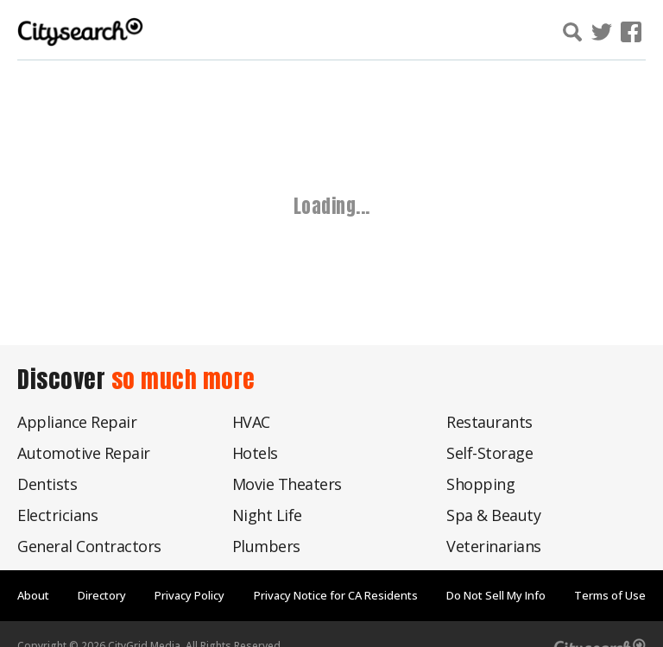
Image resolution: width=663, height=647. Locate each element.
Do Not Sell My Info (496, 595)
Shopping (480, 484)
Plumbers (266, 546)
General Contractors (89, 546)
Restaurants (489, 421)
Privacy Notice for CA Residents (336, 595)
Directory (102, 595)
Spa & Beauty (493, 515)
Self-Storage (489, 453)
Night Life (267, 515)
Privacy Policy (189, 595)
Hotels (255, 453)
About (33, 595)
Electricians (57, 515)
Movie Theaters (287, 484)
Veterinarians (493, 546)
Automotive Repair (83, 453)
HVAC (251, 421)
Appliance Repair (76, 421)
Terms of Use (610, 595)
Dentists (47, 484)
